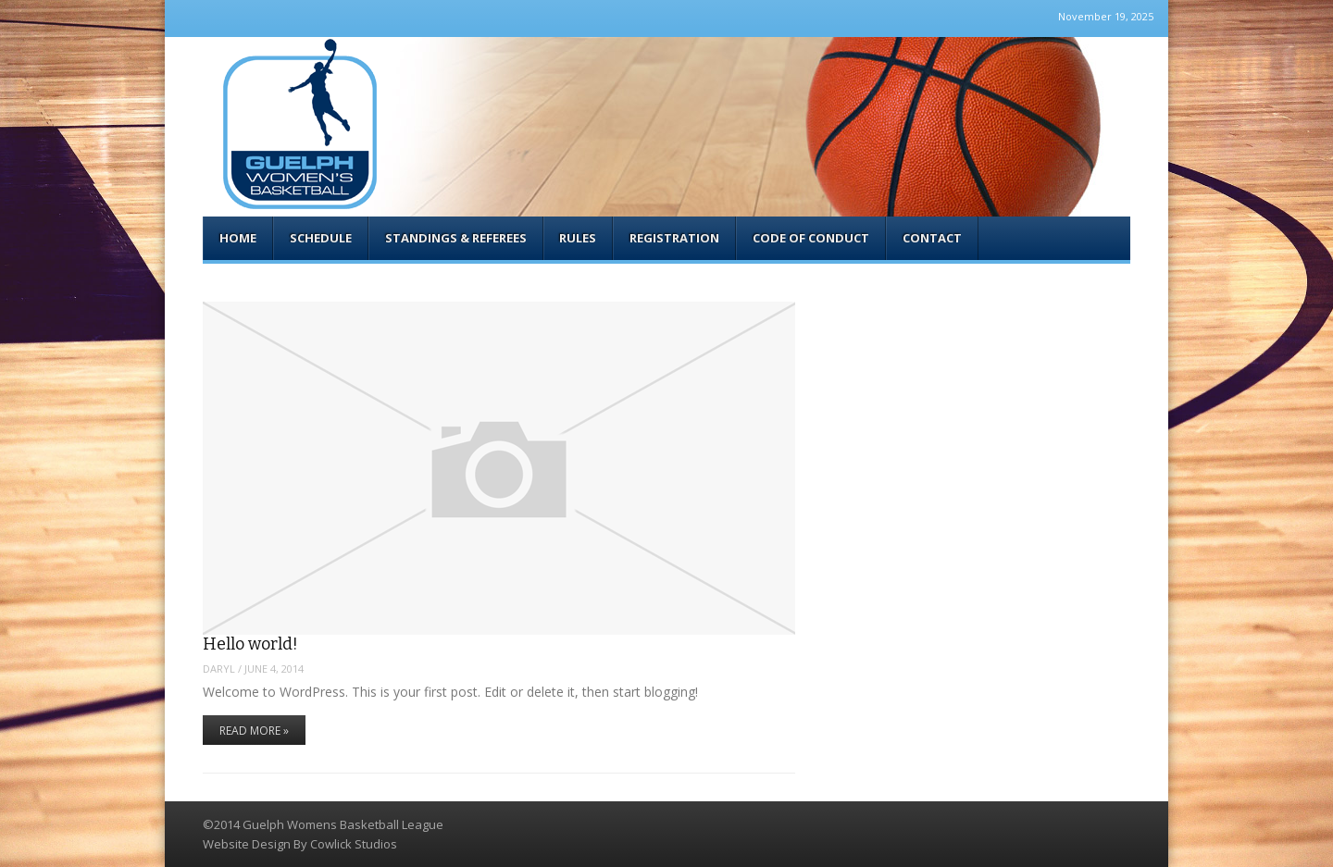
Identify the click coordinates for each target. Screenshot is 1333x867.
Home (237, 237)
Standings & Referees (456, 237)
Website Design (247, 844)
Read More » (254, 730)
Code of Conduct (811, 237)
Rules (577, 237)
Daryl (219, 668)
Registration (674, 237)
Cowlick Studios (353, 844)
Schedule (321, 237)
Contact (932, 237)
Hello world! (250, 644)
